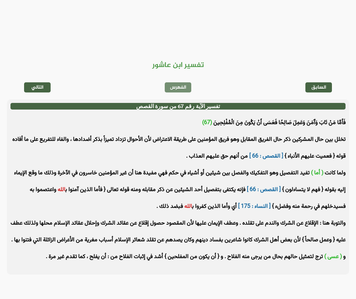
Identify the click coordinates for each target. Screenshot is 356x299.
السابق (318, 87)
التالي (37, 87)
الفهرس (178, 87)
